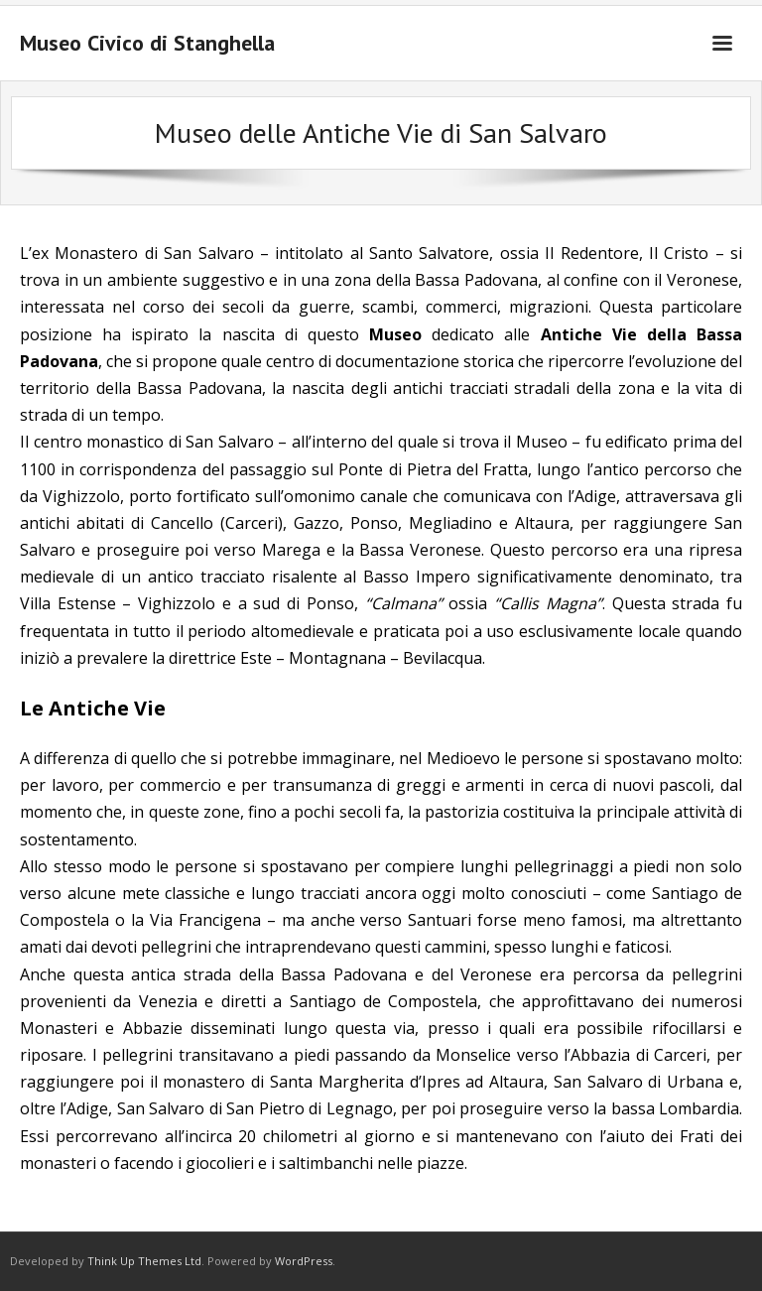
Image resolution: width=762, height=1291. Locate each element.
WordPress (303, 1260)
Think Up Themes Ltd (144, 1260)
